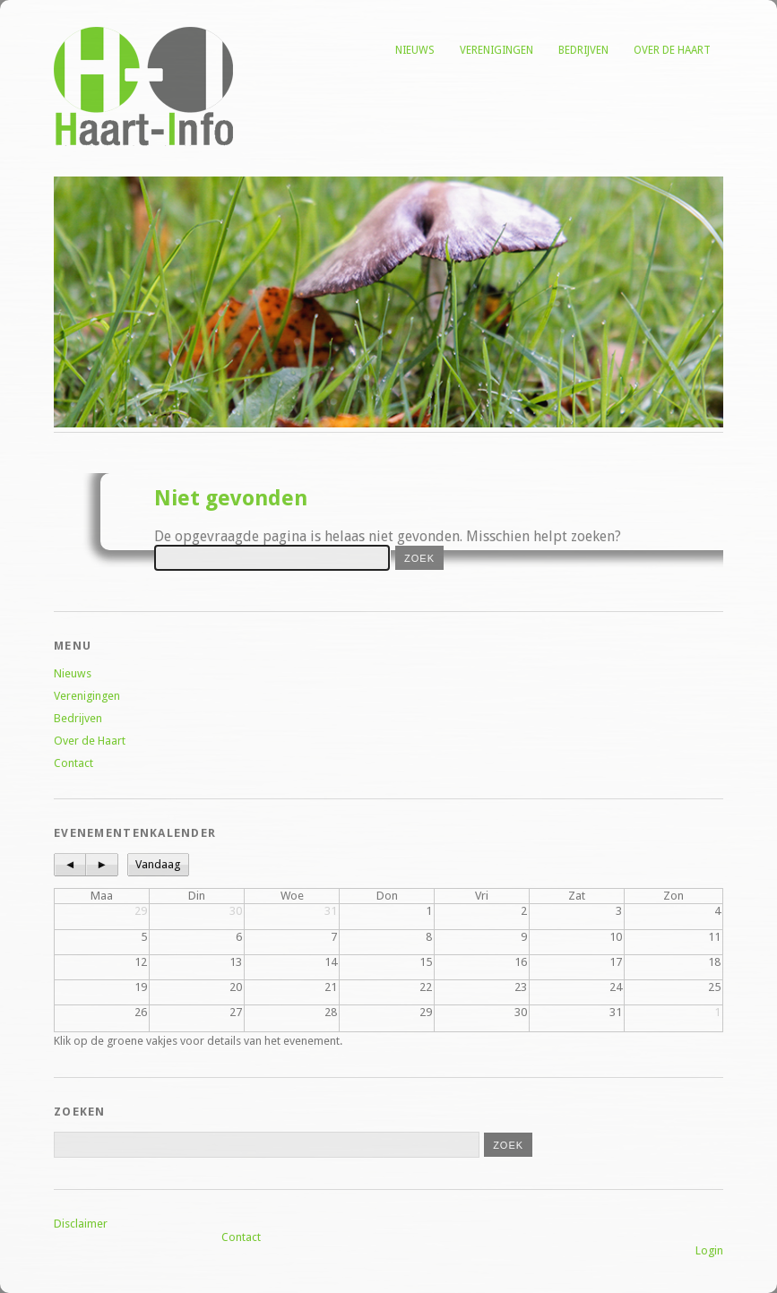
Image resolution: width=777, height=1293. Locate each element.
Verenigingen (496, 50)
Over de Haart (672, 50)
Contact (73, 763)
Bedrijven (583, 50)
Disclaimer (81, 1223)
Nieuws (415, 50)
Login (709, 1250)
